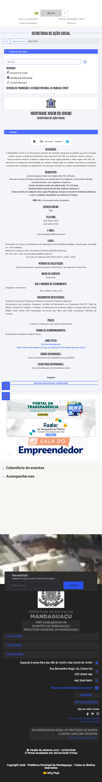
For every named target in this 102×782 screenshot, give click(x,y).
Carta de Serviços (19, 41)
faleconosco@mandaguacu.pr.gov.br (71, 688)
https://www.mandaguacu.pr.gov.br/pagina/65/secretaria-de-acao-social (51, 347)
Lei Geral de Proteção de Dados (82, 737)
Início (6, 41)
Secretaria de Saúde (19, 72)
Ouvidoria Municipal (18, 82)
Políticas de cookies (90, 721)
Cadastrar (73, 585)
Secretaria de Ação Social (21, 77)
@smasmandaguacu (51, 344)
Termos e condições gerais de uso (83, 718)
